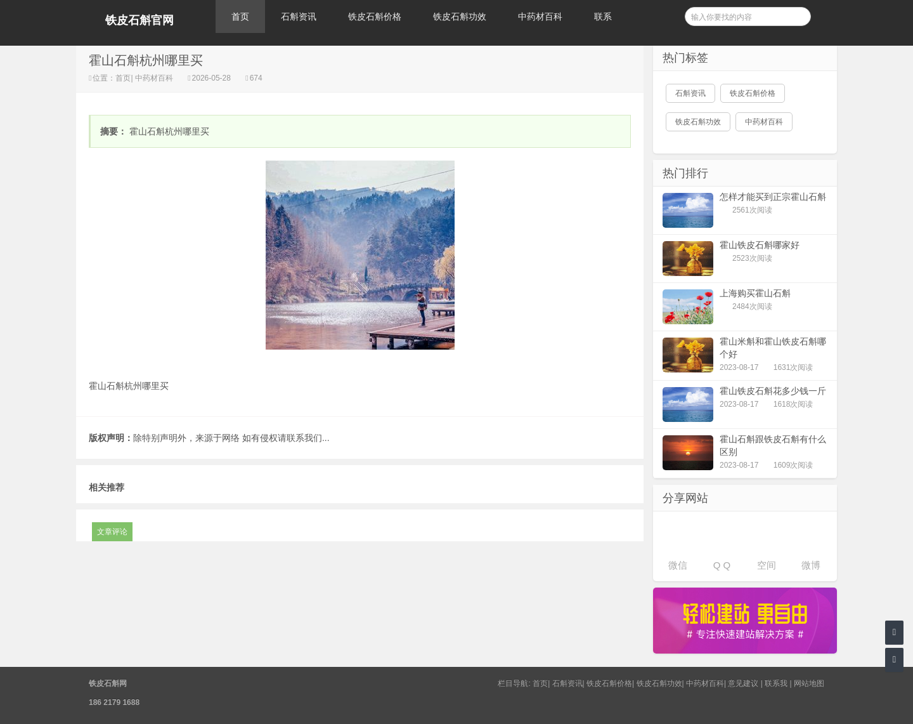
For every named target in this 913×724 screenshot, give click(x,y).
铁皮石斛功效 (459, 16)
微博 (810, 565)
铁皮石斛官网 (139, 20)
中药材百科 (540, 16)
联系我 (776, 683)
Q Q (722, 565)
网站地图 (809, 683)
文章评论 (112, 531)
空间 (766, 565)
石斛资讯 (298, 16)
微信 (677, 565)
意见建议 (743, 683)
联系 (603, 16)
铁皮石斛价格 (374, 16)
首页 (240, 16)
